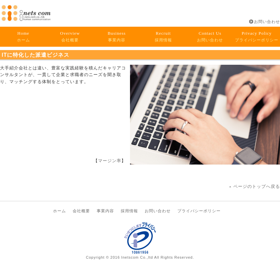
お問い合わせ (267, 21)
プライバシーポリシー (256, 36)
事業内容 (117, 36)
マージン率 (109, 160)
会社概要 (70, 36)
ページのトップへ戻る (256, 186)
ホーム (23, 36)
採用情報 (163, 36)
